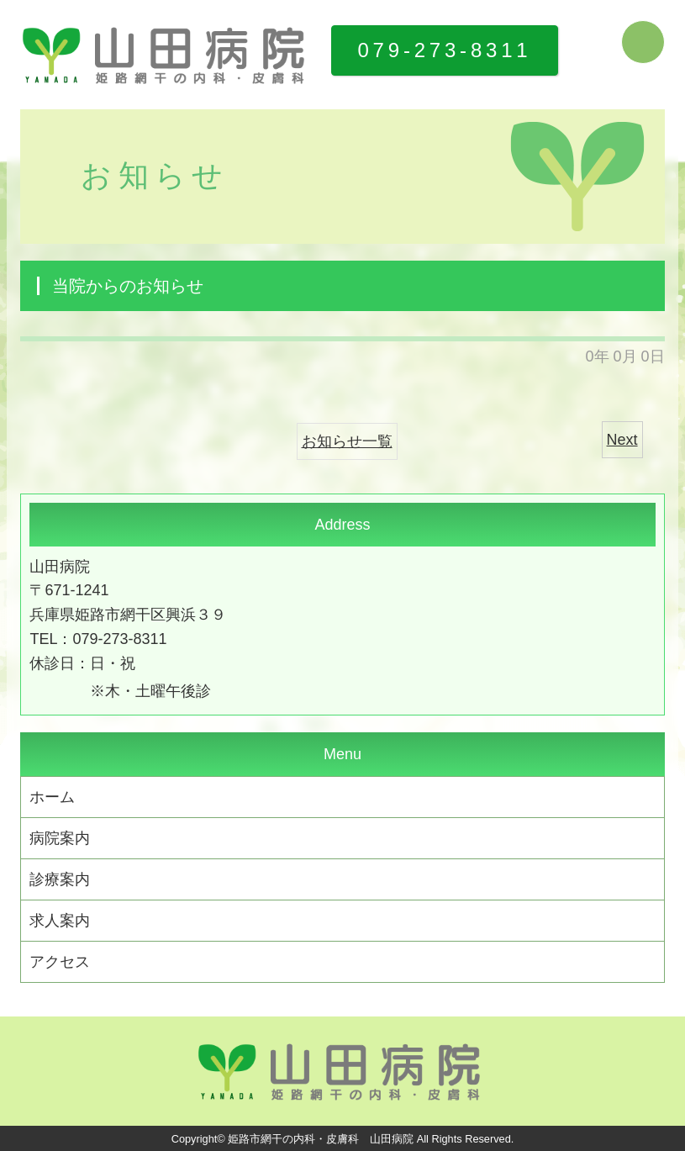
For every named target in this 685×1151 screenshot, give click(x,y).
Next (622, 439)
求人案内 (59, 920)
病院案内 (59, 838)
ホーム (52, 797)
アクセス (59, 961)
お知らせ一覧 (347, 441)
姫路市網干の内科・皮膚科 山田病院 (321, 1139)
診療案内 (59, 879)
